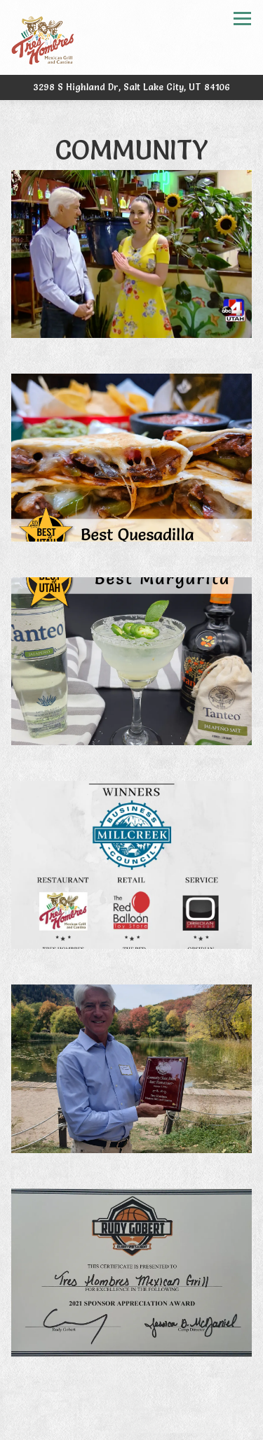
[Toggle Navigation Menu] (242, 18)
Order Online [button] (131, 1425)
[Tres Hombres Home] (42, 37)
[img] (131, 254)
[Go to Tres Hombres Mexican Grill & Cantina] (131, 87)
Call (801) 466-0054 (131, 1396)
